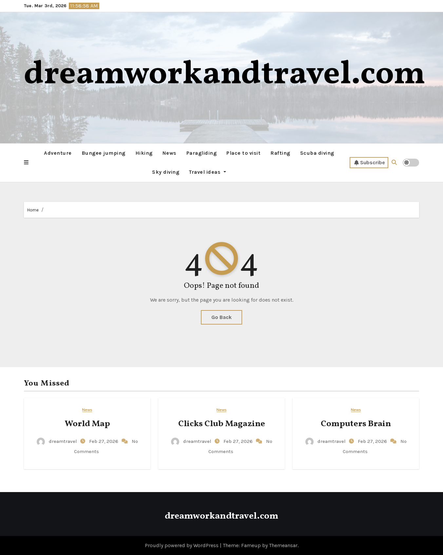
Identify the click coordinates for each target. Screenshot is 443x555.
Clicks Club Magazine (221, 424)
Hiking (144, 153)
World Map (87, 424)
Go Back (221, 317)
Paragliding (201, 153)
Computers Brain (356, 424)
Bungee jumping (103, 153)
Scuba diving (317, 153)
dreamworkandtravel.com (224, 75)
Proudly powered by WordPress (182, 545)
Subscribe (369, 163)
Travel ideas (207, 172)
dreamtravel (57, 441)
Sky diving (165, 172)
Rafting (280, 153)
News (170, 153)
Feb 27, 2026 (104, 441)
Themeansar (283, 545)
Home (33, 210)
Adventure (58, 153)
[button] (26, 162)
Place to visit (243, 153)
